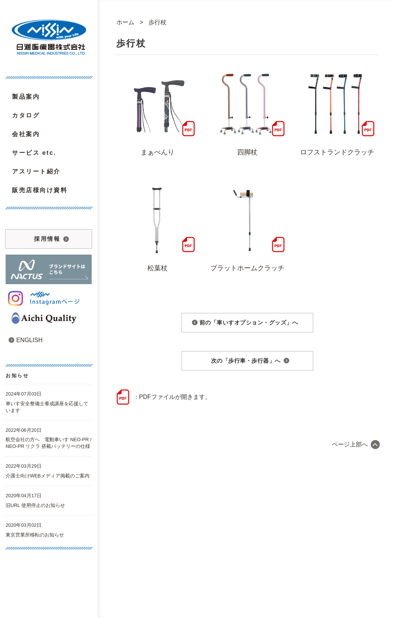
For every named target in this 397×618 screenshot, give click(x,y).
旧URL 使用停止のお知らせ (35, 505)
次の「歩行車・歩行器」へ (246, 360)
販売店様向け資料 (39, 190)
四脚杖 (247, 152)
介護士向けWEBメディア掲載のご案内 (47, 476)
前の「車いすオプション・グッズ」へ (248, 322)
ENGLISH (26, 340)
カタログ (26, 115)
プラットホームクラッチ (247, 268)
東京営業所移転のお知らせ (35, 535)
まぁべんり (157, 152)
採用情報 (47, 239)
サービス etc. (34, 153)
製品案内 (26, 96)
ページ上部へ (350, 444)
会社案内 (26, 134)
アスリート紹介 (36, 171)
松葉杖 (157, 268)
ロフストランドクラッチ (337, 152)
